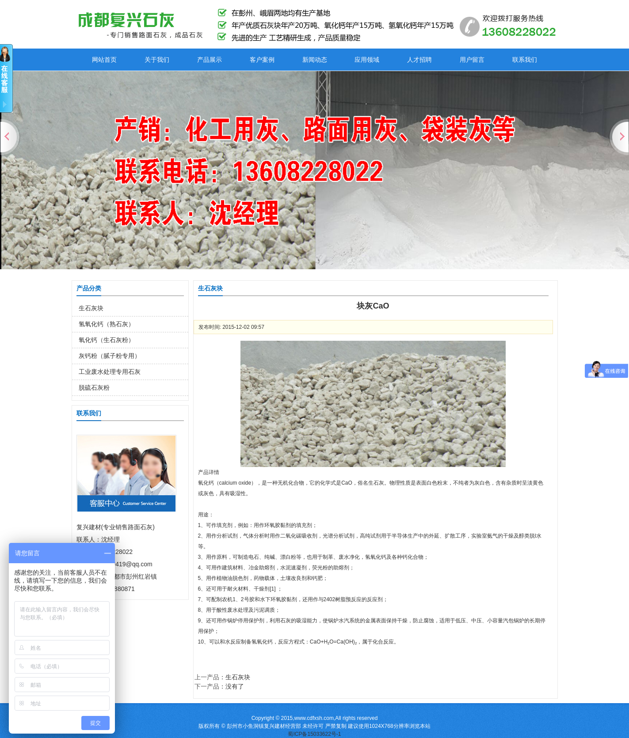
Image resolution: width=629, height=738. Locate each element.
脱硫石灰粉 (94, 387)
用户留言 (472, 59)
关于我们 (157, 59)
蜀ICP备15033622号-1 (314, 734)
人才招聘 (419, 59)
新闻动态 (314, 59)
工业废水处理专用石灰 (110, 371)
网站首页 (104, 59)
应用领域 (367, 59)
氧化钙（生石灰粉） (106, 339)
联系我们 (524, 59)
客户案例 (262, 59)
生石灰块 (91, 308)
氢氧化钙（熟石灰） (106, 324)
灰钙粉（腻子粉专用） (110, 355)
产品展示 (209, 59)
